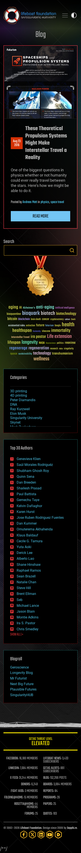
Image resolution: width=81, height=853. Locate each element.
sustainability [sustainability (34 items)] (25, 354)
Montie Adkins (27, 617)
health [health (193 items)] (68, 325)
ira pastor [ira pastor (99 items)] (38, 336)
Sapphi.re (72, 828)
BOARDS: (48, 784)
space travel (57, 202)
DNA (13, 404)
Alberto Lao (25, 559)
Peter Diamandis (22, 400)
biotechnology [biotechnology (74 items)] (66, 314)
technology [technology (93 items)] (42, 353)
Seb (19, 600)
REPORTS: (48, 791)
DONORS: (26, 784)
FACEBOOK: (12, 758)
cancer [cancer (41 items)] (45, 319)
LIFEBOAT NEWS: (52, 758)
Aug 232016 (17, 143)
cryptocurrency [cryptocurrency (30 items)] (57, 319)
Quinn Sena (25, 477)
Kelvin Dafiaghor (29, 506)
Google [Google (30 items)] (58, 325)
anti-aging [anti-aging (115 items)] (45, 307)
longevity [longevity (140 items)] (30, 342)
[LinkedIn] (41, 834)
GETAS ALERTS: (51, 768)
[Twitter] (32, 834)
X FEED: (14, 778)
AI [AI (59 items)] (20, 308)
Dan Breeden (26, 482)
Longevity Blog (21, 673)
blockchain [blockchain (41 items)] (24, 319)
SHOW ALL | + (16, 634)
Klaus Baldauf (27, 535)
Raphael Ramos (29, 570)
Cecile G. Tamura (30, 541)
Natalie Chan (26, 582)
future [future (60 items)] (40, 325)
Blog (40, 35)
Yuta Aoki (24, 547)
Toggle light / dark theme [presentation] (74, 15)
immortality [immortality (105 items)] (60, 330)
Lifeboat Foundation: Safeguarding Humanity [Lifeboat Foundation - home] (29, 15)
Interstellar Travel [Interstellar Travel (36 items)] (20, 337)
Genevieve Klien (29, 459)
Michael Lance (28, 606)
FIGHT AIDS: (17, 791)
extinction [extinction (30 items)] (30, 325)
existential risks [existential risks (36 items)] (16, 325)
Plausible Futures (23, 689)
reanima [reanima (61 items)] (70, 343)
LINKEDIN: (13, 768)
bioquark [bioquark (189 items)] (31, 313)
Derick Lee (24, 553)
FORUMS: (30, 814)
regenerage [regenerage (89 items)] (18, 348)
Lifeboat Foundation (30, 828)
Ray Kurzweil (20, 409)
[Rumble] (58, 834)
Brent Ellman (26, 594)
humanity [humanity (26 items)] (37, 331)
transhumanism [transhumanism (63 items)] (62, 354)
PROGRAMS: (49, 797)
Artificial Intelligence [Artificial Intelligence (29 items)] (65, 308)
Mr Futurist (18, 678)
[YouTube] (49, 834)
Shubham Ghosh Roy (33, 471)
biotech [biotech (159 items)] (48, 313)
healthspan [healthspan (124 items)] (22, 330)
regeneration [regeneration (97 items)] (39, 348)
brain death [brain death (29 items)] (36, 319)
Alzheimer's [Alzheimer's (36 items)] (29, 308)
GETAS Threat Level (40, 742)
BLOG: (46, 778)
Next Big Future (21, 684)
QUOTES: (47, 814)
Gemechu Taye (28, 500)
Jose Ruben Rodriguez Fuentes (40, 518)
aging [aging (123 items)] (13, 307)
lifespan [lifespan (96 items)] (14, 342)
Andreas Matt (29, 202)
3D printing (18, 391)
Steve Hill (24, 588)
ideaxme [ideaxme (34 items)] (46, 331)
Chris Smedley (27, 629)
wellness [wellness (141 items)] (41, 359)
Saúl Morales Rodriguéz (35, 465)
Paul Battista (26, 494)
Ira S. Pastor (26, 623)
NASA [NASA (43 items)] (42, 343)
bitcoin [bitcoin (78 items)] (12, 319)
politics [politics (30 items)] (60, 343)
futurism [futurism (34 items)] (49, 325)
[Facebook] (23, 834)
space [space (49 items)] (13, 353)
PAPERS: (48, 804)
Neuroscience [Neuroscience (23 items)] (51, 343)
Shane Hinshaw (29, 565)
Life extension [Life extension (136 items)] (59, 336)
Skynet (15, 422)
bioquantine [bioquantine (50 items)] (14, 314)
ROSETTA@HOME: (24, 804)
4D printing (18, 395)
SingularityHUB (21, 695)
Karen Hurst (26, 512)
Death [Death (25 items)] (73, 319)
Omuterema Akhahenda (35, 529)
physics (45, 202)
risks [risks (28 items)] (61, 348)
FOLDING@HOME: (13, 797)
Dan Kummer (27, 523)
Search (72, 250)
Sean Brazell (26, 576)
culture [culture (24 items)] (67, 319)
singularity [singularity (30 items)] (69, 348)
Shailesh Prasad (29, 488)
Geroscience (19, 667)
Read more (41, 216)
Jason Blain (26, 611)
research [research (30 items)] (54, 348)
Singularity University (26, 418)
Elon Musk (18, 414)
